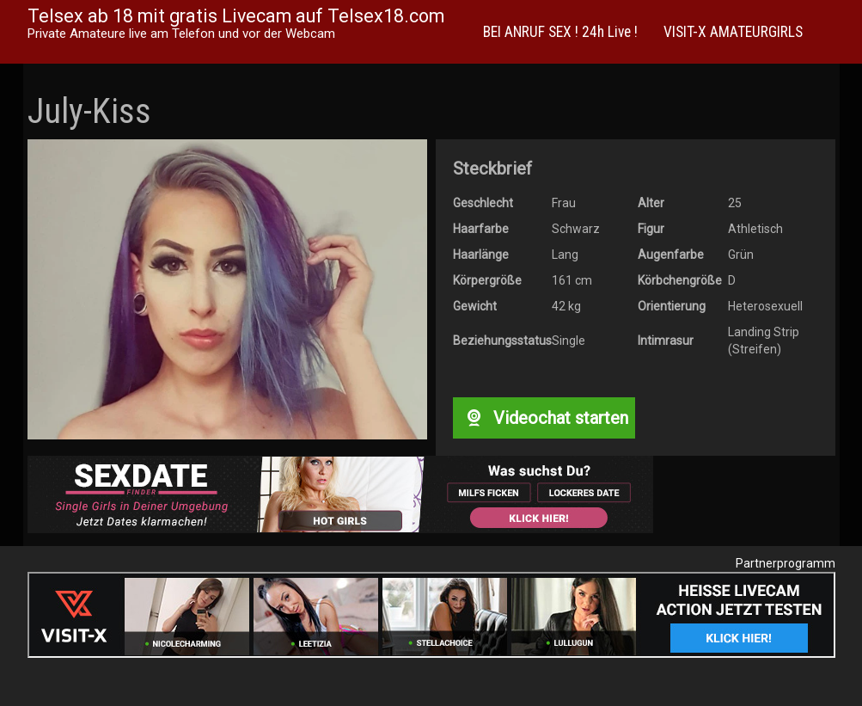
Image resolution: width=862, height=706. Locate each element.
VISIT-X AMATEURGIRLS (733, 31)
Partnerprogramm (785, 563)
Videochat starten (544, 418)
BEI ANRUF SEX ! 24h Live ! (560, 31)
